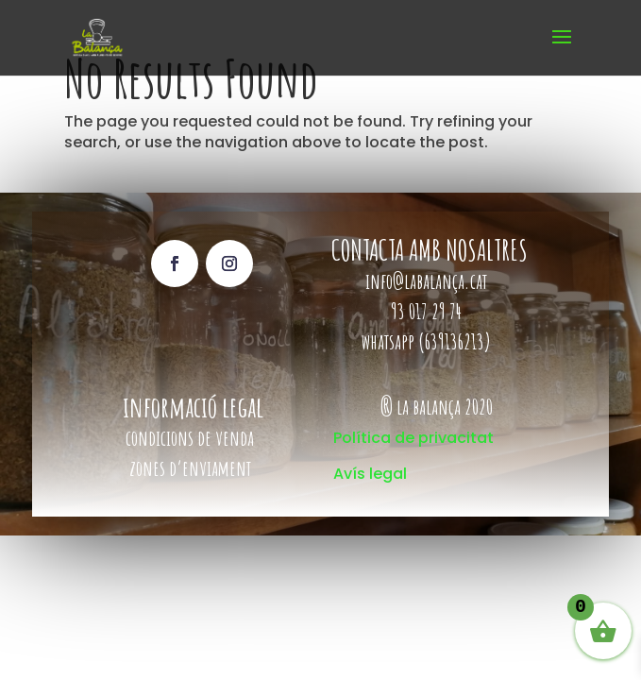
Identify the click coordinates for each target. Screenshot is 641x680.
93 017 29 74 (428, 311)
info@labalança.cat (426, 281)
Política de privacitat (413, 438)
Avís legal (370, 473)
